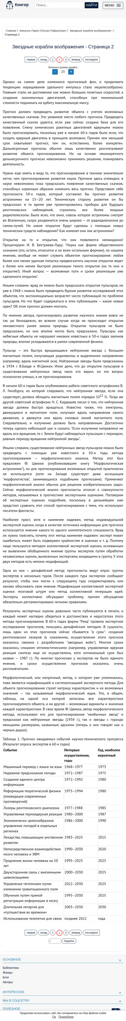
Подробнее (66, 1016)
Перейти (69, 941)
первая (31, 59)
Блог (6, 977)
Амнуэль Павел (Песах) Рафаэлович (42, 30)
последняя (91, 59)
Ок (54, 1016)
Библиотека (11, 967)
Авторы (8, 982)
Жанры (7, 972)
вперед (76, 59)
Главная (11, 30)
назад (43, 59)
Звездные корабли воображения (90, 30)
